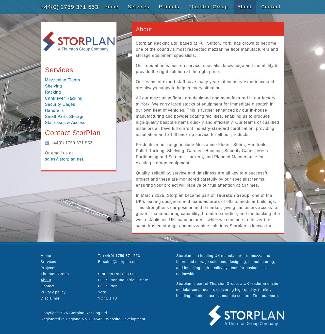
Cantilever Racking (64, 98)
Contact (271, 6)
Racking (53, 92)
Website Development (125, 319)
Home (111, 6)
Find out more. (266, 296)
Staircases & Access (65, 122)
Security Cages (60, 104)
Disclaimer (50, 298)
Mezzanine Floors (62, 80)
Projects (169, 6)
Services (139, 6)
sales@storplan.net (64, 159)
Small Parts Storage (65, 116)
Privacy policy (53, 292)
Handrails (54, 110)
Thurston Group (208, 6)
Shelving (53, 86)
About (244, 6)
